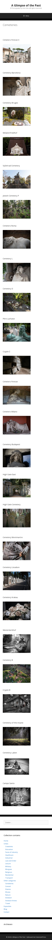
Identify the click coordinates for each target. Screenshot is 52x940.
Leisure (8, 863)
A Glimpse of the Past (26, 5)
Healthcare (9, 855)
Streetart (8, 898)
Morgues (8, 869)
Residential (9, 875)
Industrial (9, 858)
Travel (7, 903)
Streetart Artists (11, 901)
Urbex (6, 844)
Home (6, 841)
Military (8, 866)
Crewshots (9, 846)
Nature (7, 895)
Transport (9, 878)
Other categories (10, 881)
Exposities (7, 906)
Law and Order (10, 861)
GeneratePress (41, 937)
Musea (7, 892)
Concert (8, 886)
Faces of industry (11, 852)
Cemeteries (9, 883)
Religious (8, 872)
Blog (5, 909)
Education (9, 849)
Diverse (8, 889)
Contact (6, 912)
